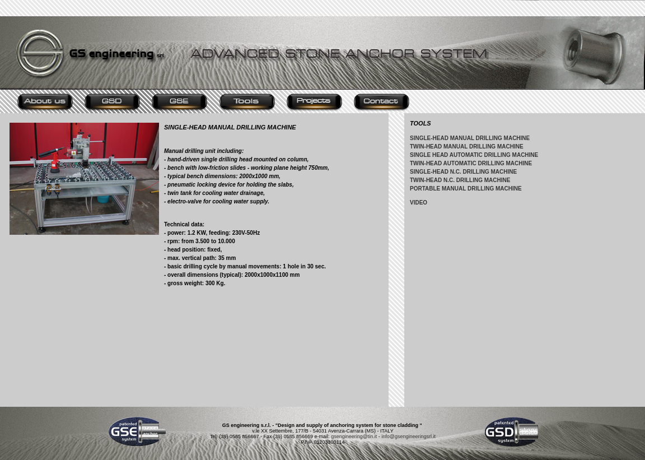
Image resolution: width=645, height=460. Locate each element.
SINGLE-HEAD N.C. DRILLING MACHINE (463, 172)
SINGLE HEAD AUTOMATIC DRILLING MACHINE (474, 155)
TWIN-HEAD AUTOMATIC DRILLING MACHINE (471, 163)
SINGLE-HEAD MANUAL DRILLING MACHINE (470, 138)
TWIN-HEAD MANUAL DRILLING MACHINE (467, 146)
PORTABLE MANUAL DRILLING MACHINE (466, 188)
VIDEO (418, 202)
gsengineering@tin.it (354, 436)
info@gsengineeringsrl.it (408, 436)
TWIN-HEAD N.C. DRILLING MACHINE (460, 180)
